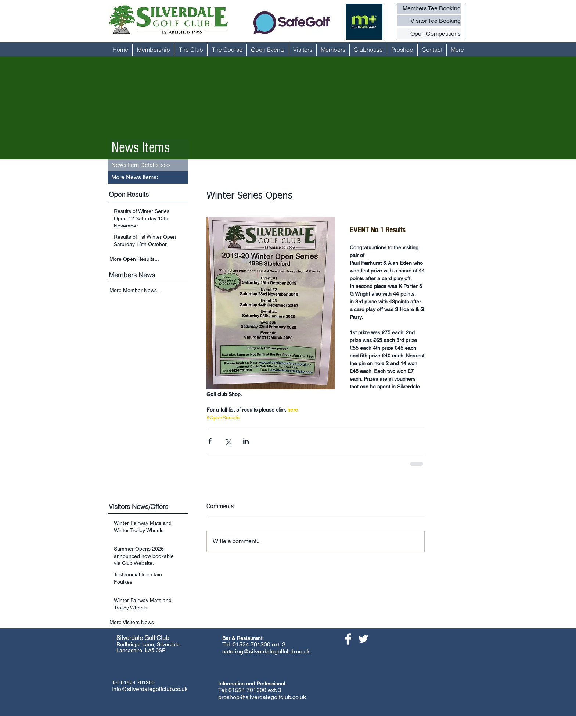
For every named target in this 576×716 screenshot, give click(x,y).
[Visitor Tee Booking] (429, 20)
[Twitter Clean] (363, 639)
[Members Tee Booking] (429, 8)
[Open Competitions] (429, 33)
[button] (148, 177)
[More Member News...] (148, 291)
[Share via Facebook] (209, 441)
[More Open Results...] (148, 259)
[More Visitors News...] (148, 622)
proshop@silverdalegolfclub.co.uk (262, 697)
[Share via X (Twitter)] (227, 441)
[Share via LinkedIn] (245, 441)
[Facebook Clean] (348, 639)
